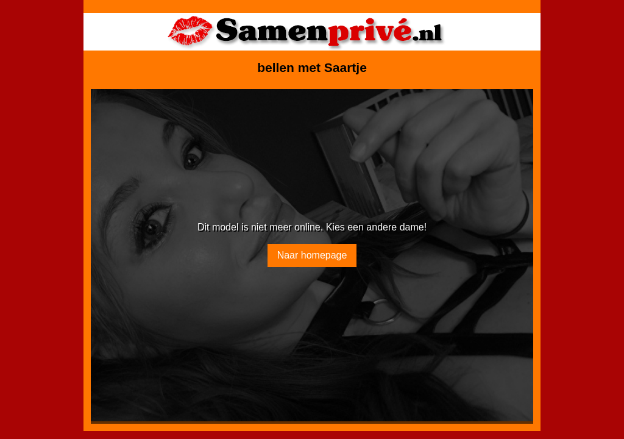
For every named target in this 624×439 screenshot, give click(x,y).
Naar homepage (312, 255)
